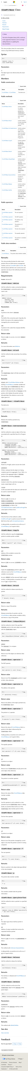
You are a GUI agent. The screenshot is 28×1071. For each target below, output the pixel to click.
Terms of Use (19, 1066)
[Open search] (21, 2)
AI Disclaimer (4, 1062)
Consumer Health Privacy (7, 1066)
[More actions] (25, 5)
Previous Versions (13, 1062)
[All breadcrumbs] (2, 5)
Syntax (3, 20)
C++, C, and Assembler (10, 5)
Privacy (9, 1064)
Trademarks (3, 1069)
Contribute (3, 1064)
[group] (14, 449)
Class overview (5, 1033)
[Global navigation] (1, 2)
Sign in (25, 2)
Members (4, 22)
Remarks (4, 24)
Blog (20, 1062)
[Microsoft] (14, 2)
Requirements (5, 26)
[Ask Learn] (22, 5)
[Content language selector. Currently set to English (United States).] (8, 1055)
